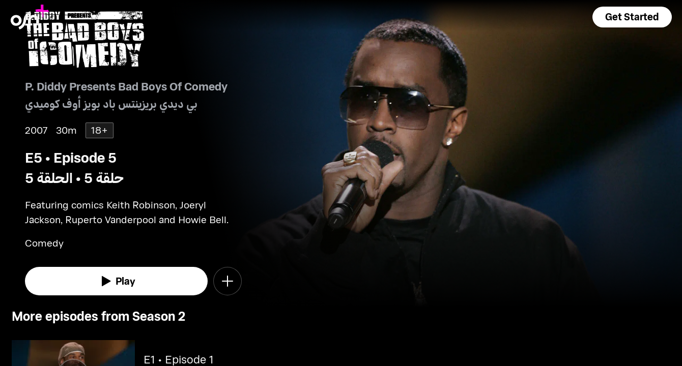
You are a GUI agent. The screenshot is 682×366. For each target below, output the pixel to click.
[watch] (116, 281)
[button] (632, 17)
